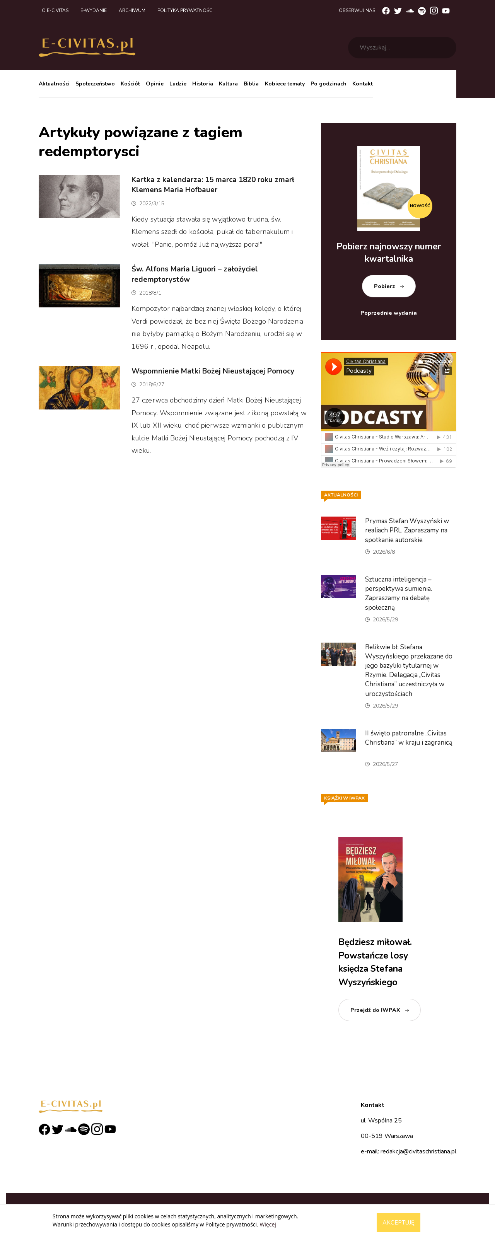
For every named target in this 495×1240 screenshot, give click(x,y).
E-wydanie (93, 10)
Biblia (251, 83)
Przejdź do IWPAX (375, 1010)
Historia (202, 83)
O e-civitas (55, 10)
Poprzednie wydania (388, 313)
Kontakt (362, 83)
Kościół (130, 83)
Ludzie (177, 83)
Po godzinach (328, 83)
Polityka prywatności (185, 10)
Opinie (155, 83)
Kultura (228, 83)
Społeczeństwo (95, 83)
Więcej (267, 1224)
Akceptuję (398, 1222)
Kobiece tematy (285, 83)
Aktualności (54, 83)
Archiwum (132, 10)
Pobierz (384, 286)
